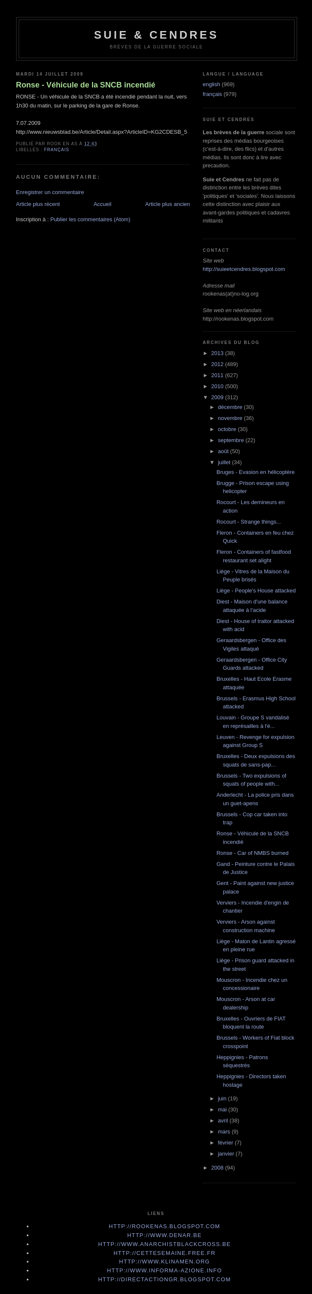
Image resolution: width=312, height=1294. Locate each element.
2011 (218, 375)
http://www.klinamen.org (164, 1261)
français (56, 149)
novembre (231, 418)
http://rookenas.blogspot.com (164, 1226)
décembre (231, 407)
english (211, 84)
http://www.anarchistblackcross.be (164, 1244)
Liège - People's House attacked (256, 590)
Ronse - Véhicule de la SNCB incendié (85, 85)
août (224, 451)
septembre (231, 440)
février (226, 1142)
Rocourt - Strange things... (248, 522)
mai (223, 1109)
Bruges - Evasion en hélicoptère (255, 472)
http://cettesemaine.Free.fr (164, 1253)
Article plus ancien (167, 204)
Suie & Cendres (156, 34)
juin (223, 1098)
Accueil (102, 204)
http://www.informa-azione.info (164, 1270)
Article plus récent (38, 204)
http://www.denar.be (164, 1235)
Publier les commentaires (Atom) (90, 219)
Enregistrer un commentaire (50, 192)
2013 (218, 353)
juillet (225, 462)
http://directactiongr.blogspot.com (164, 1279)
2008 (218, 1167)
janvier (227, 1153)
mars (225, 1131)
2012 (218, 364)
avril (223, 1120)
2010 (218, 386)
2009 (218, 397)
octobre (228, 429)
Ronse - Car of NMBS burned (252, 853)
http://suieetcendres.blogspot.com (244, 269)
